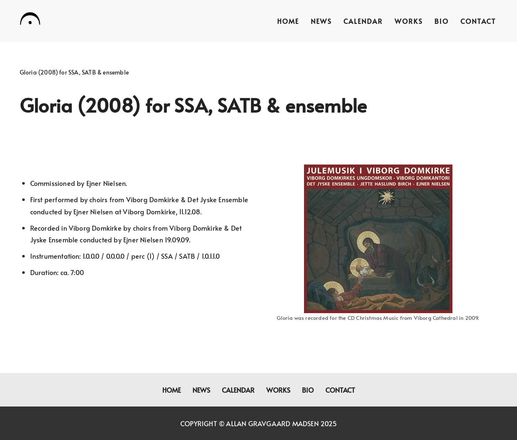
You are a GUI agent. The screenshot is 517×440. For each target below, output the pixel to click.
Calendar (363, 21)
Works (409, 21)
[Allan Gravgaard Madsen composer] (30, 20)
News (321, 21)
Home (288, 21)
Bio (441, 21)
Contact (478, 21)
